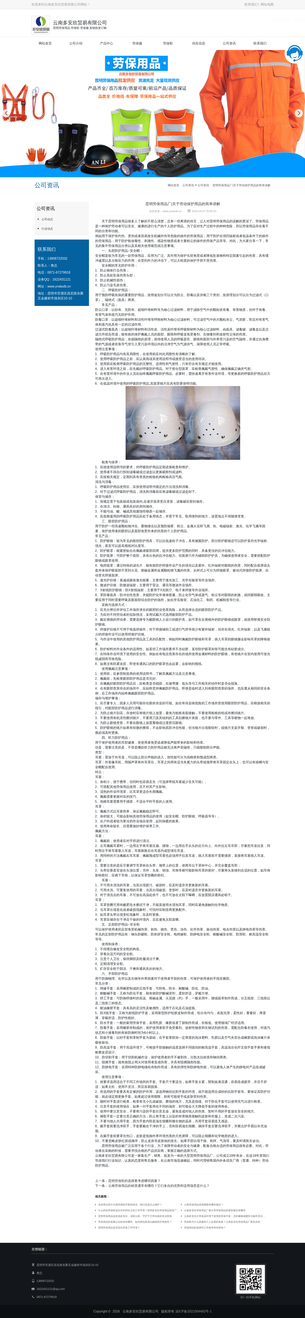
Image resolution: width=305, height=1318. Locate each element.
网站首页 (45, 43)
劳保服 (137, 43)
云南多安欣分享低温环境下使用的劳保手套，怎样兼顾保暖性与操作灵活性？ (224, 1216)
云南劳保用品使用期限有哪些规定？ (203, 1204)
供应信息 (198, 43)
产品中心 (106, 43)
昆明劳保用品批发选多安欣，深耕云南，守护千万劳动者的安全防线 (135, 1216)
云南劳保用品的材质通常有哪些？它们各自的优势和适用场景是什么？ (159, 1185)
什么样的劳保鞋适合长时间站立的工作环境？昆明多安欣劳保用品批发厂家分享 (138, 1210)
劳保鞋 (168, 43)
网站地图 (267, 4)
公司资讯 (229, 43)
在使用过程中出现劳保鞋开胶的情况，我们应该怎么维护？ (130, 1204)
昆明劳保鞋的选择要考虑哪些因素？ (134, 1181)
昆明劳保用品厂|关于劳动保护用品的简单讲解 (242, 185)
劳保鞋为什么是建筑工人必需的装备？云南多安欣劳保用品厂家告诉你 (222, 1221)
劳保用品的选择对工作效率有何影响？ (205, 1227)
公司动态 (45, 219)
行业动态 (45, 228)
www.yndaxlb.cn (59, 286)
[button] (148, 173)
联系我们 (251, 4)
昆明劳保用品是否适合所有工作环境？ (119, 1227)
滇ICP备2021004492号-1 (193, 1311)
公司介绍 (75, 43)
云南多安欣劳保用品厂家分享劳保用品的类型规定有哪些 (214, 1210)
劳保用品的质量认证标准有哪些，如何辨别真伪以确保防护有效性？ (135, 1221)
